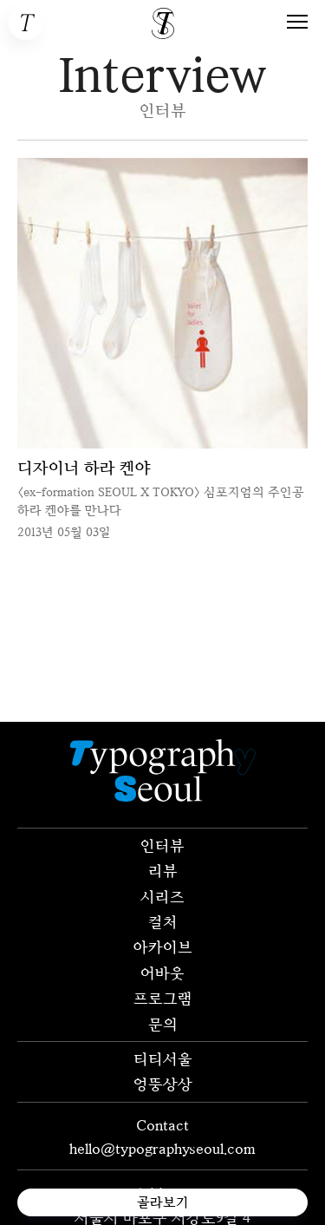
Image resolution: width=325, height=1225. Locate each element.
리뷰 (163, 870)
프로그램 (162, 997)
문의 (163, 1023)
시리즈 (162, 896)
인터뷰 (162, 845)
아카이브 (162, 946)
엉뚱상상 (162, 1083)
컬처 (163, 921)
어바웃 (162, 972)
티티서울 (162, 1058)
